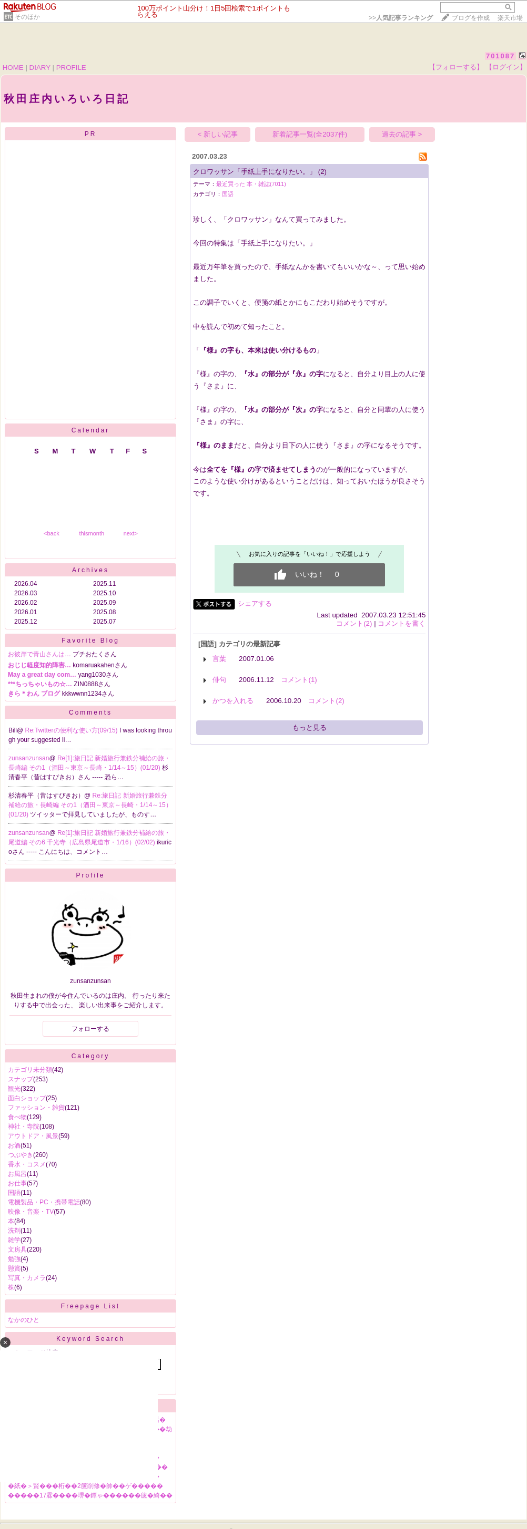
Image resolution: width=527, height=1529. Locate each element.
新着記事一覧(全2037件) (310, 134)
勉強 (14, 1259)
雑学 (14, 1240)
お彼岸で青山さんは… (39, 654)
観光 (14, 1088)
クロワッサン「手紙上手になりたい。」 (254, 171)
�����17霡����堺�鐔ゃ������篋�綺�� (90, 1495)
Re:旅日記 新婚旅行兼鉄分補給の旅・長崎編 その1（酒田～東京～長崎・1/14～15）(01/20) (90, 805)
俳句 (219, 680)
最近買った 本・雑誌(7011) (251, 184)
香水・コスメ (27, 1164)
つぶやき (20, 1155)
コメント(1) (299, 680)
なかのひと (23, 1320)
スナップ (20, 1079)
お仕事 (17, 1183)
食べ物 (17, 1117)
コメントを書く (401, 623)
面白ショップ (27, 1098)
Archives (90, 570)
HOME (13, 67)
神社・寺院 (23, 1126)
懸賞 (14, 1268)
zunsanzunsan (28, 758)
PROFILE (71, 67)
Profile (90, 875)
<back (51, 533)
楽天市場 (510, 18)
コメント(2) (354, 623)
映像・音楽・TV (31, 1211)
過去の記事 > (402, 134)
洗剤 (14, 1230)
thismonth (91, 533)
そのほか (27, 16)
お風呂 (17, 1173)
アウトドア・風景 (33, 1136)
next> (131, 533)
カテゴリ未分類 (30, 1069)
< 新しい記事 (218, 134)
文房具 (17, 1249)
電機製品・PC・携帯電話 (44, 1202)
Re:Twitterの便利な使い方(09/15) (72, 730)
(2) (322, 171)
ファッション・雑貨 (36, 1107)
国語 (14, 1192)
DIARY (39, 67)
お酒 (14, 1145)
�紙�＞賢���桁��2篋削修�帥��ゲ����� (85, 1486)
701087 (500, 56)
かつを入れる (233, 701)
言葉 (219, 659)
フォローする (90, 1028)
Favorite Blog (90, 640)
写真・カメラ (27, 1278)
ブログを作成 (471, 18)
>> (401, 18)
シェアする (255, 603)
